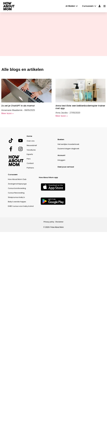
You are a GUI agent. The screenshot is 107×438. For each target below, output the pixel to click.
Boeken (61, 139)
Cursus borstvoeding (17, 188)
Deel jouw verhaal (66, 167)
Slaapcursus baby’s (16, 197)
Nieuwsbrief (32, 145)
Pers (29, 159)
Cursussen (13, 174)
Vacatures (31, 150)
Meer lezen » (7, 113)
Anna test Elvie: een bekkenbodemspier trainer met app (80, 107)
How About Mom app (48, 177)
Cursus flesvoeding (16, 193)
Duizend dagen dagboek (68, 148)
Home (29, 136)
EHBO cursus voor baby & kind (21, 206)
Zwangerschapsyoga (17, 184)
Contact (30, 163)
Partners (30, 168)
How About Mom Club (17, 179)
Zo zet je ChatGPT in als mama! (18, 105)
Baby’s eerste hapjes (17, 201)
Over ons (30, 141)
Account (61, 155)
